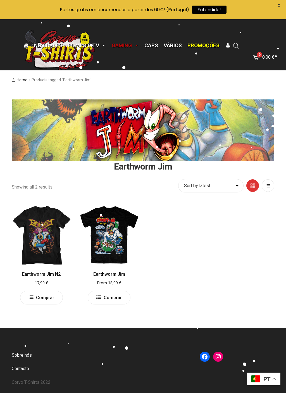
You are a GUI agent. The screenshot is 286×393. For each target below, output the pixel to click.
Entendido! (209, 9)
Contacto (20, 368)
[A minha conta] (227, 45)
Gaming (125, 45)
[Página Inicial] (25, 45)
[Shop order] (211, 185)
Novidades (48, 45)
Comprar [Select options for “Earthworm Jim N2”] (45, 297)
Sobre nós (22, 355)
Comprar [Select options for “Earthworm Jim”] (113, 297)
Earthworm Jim (109, 274)
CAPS (151, 45)
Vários (173, 45)
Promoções (203, 45)
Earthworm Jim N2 (41, 274)
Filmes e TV (87, 45)
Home (22, 80)
